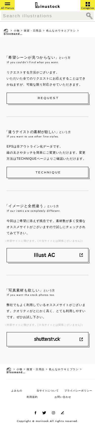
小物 (17, 30)
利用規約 (32, 397)
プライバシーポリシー (78, 390)
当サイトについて (47, 390)
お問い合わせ (62, 397)
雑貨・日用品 (33, 30)
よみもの (16, 390)
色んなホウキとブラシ (61, 30)
